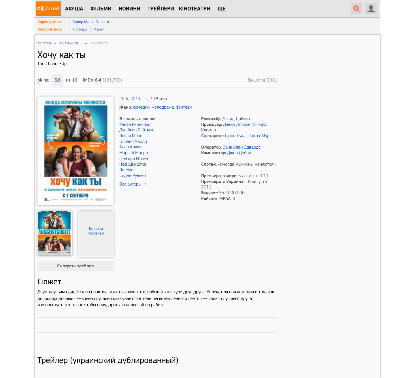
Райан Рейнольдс (135, 124)
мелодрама (163, 107)
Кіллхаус (79, 29)
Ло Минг (127, 170)
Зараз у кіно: (49, 22)
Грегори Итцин (133, 158)
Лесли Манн (130, 136)
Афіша (74, 9)
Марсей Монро (133, 153)
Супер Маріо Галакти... (92, 22)
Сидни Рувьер (132, 175)
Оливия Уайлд (133, 141)
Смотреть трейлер (75, 266)
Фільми (101, 9)
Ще (222, 9)
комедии (141, 107)
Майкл (99, 29)
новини (129, 9)
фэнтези (184, 107)
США (123, 99)
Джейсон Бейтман (136, 130)
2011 (135, 99)
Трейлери (161, 9)
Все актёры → (132, 184)
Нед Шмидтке (132, 164)
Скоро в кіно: (49, 29)
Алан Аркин (130, 147)
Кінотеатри (194, 9)
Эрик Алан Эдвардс (242, 147)
